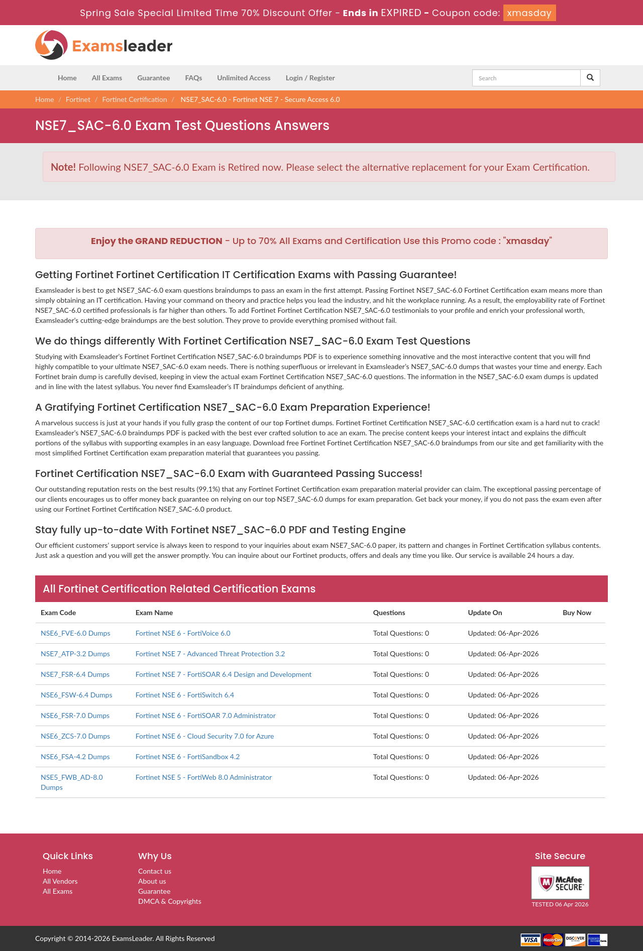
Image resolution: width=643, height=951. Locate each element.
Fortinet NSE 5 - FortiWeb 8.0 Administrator (204, 777)
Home (67, 77)
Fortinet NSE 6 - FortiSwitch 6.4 (185, 694)
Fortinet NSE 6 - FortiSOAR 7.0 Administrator (206, 715)
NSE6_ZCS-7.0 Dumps (75, 736)
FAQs (193, 77)
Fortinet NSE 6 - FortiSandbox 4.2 (188, 756)
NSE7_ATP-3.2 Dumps (75, 653)
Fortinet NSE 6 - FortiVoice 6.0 (183, 633)
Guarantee (153, 77)
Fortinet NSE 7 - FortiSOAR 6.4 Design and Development (224, 674)
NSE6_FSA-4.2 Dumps (75, 756)
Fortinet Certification (134, 99)
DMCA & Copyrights (169, 901)
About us (152, 881)
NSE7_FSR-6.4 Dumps (75, 674)
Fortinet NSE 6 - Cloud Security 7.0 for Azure (205, 736)
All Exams (107, 77)
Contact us (154, 871)
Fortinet (78, 99)
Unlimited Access (243, 77)
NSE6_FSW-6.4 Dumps (77, 694)
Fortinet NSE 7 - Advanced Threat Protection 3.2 (210, 653)
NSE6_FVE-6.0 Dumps (76, 633)
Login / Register (310, 77)
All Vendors (60, 881)
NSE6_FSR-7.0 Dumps (75, 715)
